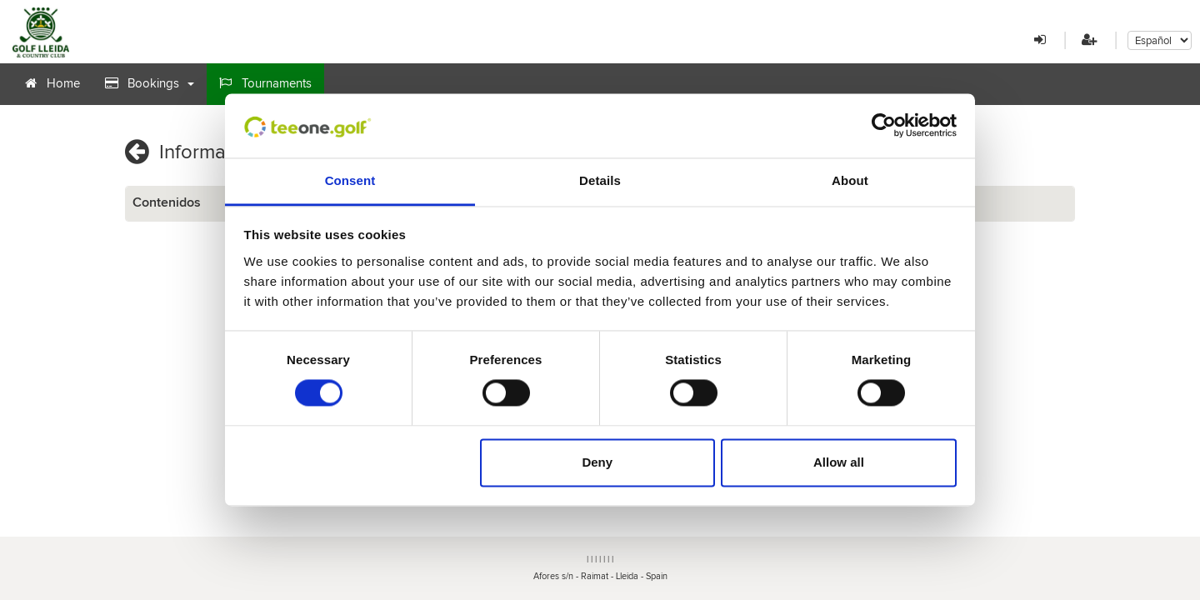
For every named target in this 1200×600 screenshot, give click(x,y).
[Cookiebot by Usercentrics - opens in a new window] (884, 125)
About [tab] (850, 180)
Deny (597, 462)
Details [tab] (600, 180)
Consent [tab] (350, 180)
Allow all (838, 462)
